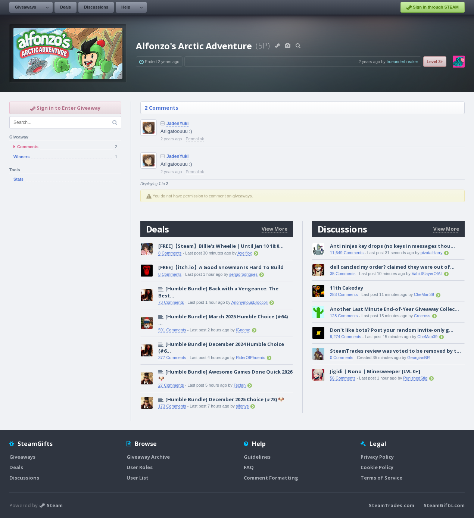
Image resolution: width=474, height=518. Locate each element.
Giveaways (25, 7)
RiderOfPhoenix (250, 357)
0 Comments (341, 357)
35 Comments (342, 273)
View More (274, 228)
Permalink (195, 139)
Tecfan (240, 385)
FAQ (249, 467)
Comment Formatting (271, 477)
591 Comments (172, 330)
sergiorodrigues (243, 274)
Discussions (96, 7)
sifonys (242, 406)
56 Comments (342, 378)
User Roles (140, 467)
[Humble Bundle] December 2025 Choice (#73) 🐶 (224, 399)
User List (138, 477)
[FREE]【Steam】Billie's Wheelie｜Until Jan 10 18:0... (221, 246)
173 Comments (172, 406)
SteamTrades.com (391, 505)
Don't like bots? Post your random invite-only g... (391, 330)
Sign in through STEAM (432, 7)
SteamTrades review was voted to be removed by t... (395, 350)
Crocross (422, 315)
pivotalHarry (432, 252)
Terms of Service (381, 477)
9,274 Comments (345, 336)
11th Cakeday (346, 287)
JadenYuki (177, 123)
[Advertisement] (65, 309)
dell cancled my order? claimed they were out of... (392, 266)
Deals (65, 7)
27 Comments (171, 385)
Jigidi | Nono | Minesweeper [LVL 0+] (375, 371)
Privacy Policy (377, 456)
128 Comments (344, 315)
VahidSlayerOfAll (427, 273)
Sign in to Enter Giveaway (65, 107)
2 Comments (161, 107)
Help (125, 7)
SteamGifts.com (444, 505)
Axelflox (244, 253)
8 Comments (169, 253)
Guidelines (257, 456)
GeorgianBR (418, 357)
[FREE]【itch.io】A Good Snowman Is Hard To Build (221, 267)
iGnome (243, 330)
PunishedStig (415, 378)
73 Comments (171, 302)
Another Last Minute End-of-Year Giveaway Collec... (394, 309)
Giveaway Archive (148, 456)
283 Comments (344, 294)
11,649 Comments (347, 252)
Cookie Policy (377, 467)
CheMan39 (424, 294)
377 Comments (172, 357)
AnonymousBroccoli (249, 302)
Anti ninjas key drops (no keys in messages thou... (392, 246)
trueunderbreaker (402, 61)
